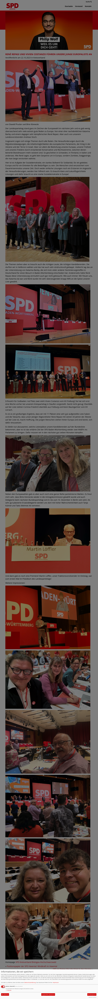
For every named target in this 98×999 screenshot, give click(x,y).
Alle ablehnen (5, 994)
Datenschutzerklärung (30, 982)
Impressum (56, 982)
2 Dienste (8, 990)
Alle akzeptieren (92, 994)
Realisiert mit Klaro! (92, 997)
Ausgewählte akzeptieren (48, 994)
